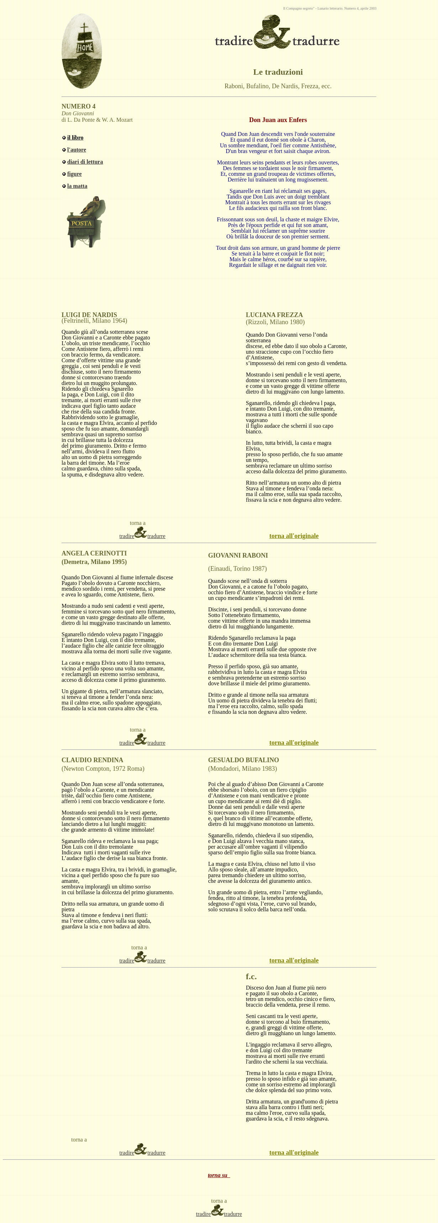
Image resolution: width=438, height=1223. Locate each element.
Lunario (323, 8)
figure (74, 174)
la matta (77, 186)
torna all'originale (294, 535)
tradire (127, 536)
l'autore (76, 150)
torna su (219, 1175)
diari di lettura (85, 162)
